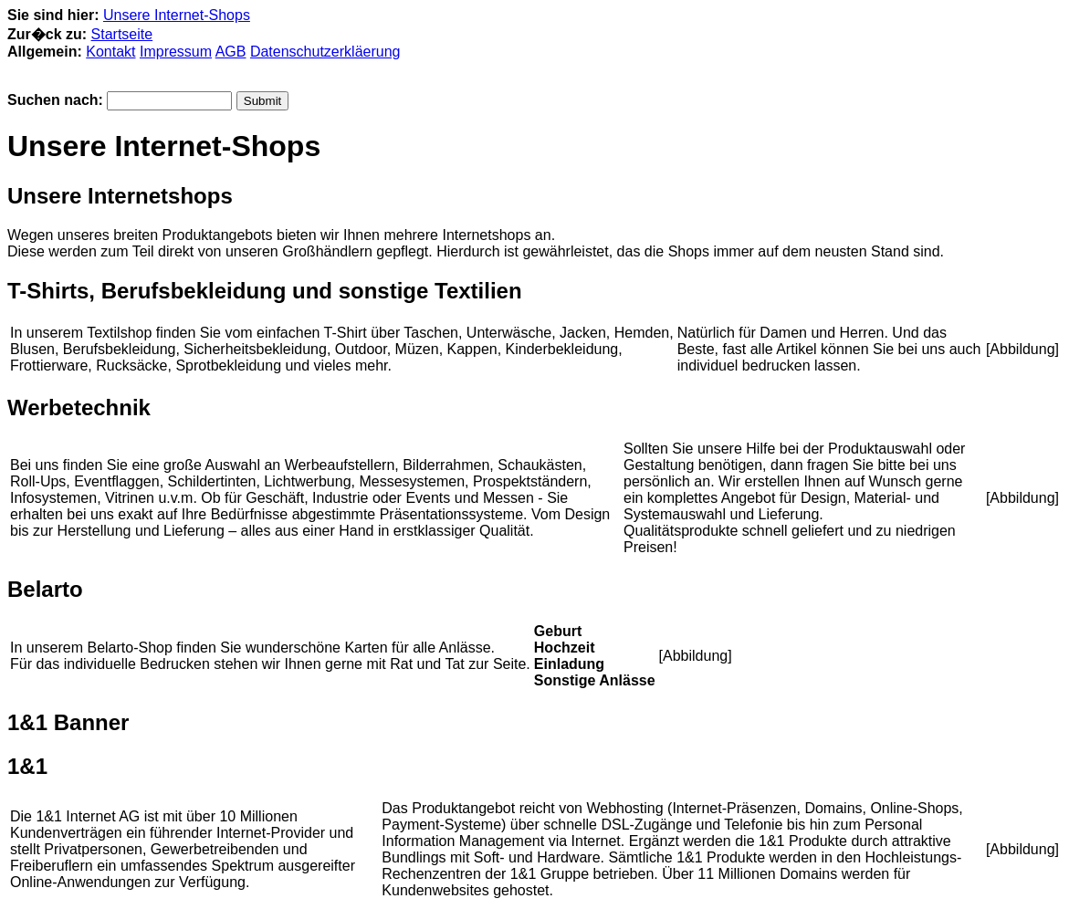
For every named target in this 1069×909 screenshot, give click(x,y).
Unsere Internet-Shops (176, 15)
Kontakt (110, 51)
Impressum (176, 51)
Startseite (122, 34)
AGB (230, 51)
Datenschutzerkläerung (325, 51)
